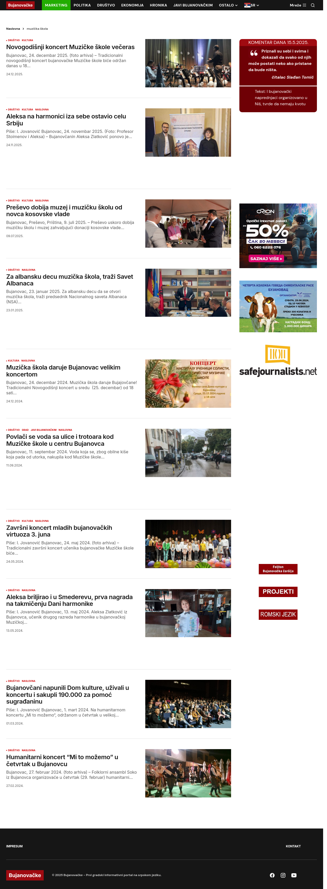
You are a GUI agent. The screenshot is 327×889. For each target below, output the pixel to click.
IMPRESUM (14, 846)
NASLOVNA (42, 109)
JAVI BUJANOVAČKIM (44, 430)
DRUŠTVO (14, 40)
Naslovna (13, 29)
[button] (313, 5)
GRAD (25, 430)
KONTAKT (293, 846)
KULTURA (27, 40)
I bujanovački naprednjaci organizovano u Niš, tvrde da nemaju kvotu (281, 98)
